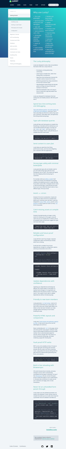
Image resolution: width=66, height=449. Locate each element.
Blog (25, 5)
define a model (49, 179)
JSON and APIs (13, 46)
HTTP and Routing (14, 37)
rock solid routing (51, 109)
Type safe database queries (40, 109)
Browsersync (39, 376)
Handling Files (13, 55)
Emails (11, 58)
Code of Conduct (14, 446)
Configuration (14, 30)
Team (30, 5)
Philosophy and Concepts (16, 27)
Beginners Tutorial (14, 34)
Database (12, 43)
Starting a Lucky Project (16, 24)
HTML (44, 202)
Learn (18, 5)
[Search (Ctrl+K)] (53, 5)
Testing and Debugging (15, 63)
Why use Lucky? (14, 19)
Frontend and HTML (15, 40)
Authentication (13, 49)
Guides (12, 5)
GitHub (43, 5)
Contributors (23, 446)
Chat (36, 5)
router (41, 202)
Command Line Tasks (15, 52)
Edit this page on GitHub (48, 438)
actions (48, 202)
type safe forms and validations (45, 110)
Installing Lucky (14, 21)
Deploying (12, 60)
